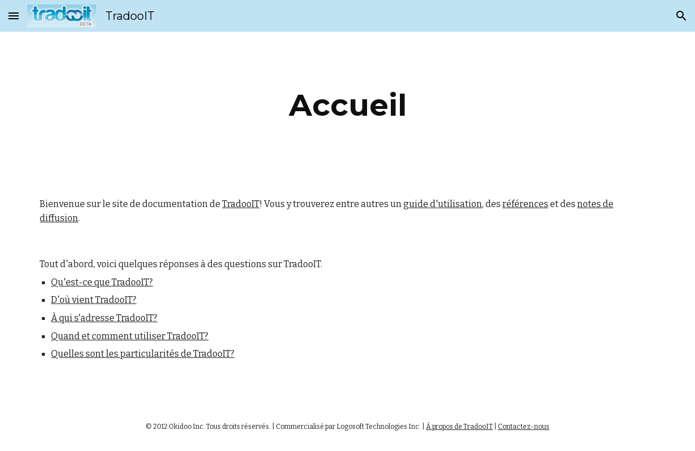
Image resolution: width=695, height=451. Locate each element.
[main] (347, 105)
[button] (13, 15)
